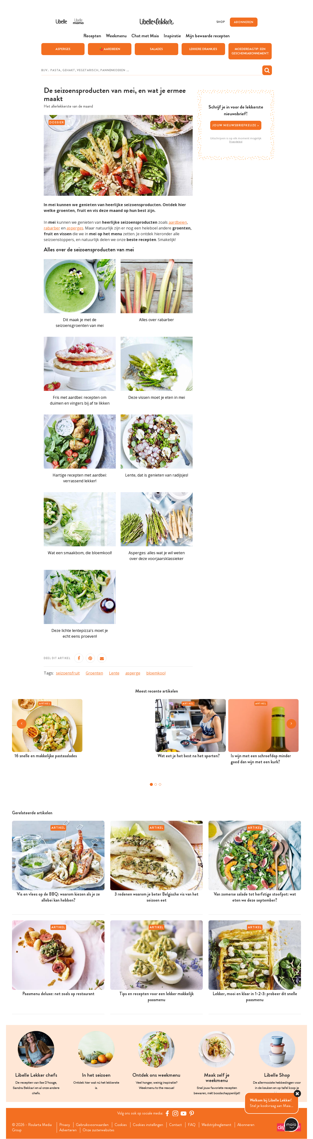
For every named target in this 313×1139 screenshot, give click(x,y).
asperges (75, 228)
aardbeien (178, 222)
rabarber (52, 228)
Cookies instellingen (148, 1124)
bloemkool (156, 673)
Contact (175, 1124)
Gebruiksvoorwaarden (92, 1124)
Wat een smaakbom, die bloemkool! (80, 552)
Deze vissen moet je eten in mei (156, 397)
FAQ (192, 1124)
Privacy (64, 1124)
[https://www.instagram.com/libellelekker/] (175, 1113)
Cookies (121, 1124)
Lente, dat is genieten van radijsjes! (156, 475)
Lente (114, 673)
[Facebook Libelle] (167, 1113)
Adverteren (68, 1130)
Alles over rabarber (156, 319)
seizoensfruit (68, 673)
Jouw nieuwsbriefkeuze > (235, 125)
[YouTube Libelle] (184, 1113)
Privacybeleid (235, 141)
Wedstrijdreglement (217, 1124)
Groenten (94, 673)
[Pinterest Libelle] (192, 1113)
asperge (132, 673)
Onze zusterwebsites (99, 1130)
